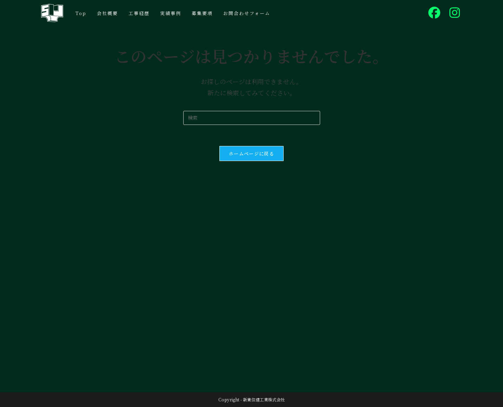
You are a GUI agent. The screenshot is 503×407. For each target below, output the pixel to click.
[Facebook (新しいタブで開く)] (434, 12)
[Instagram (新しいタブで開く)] (454, 12)
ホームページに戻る (251, 153)
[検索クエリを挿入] (251, 118)
